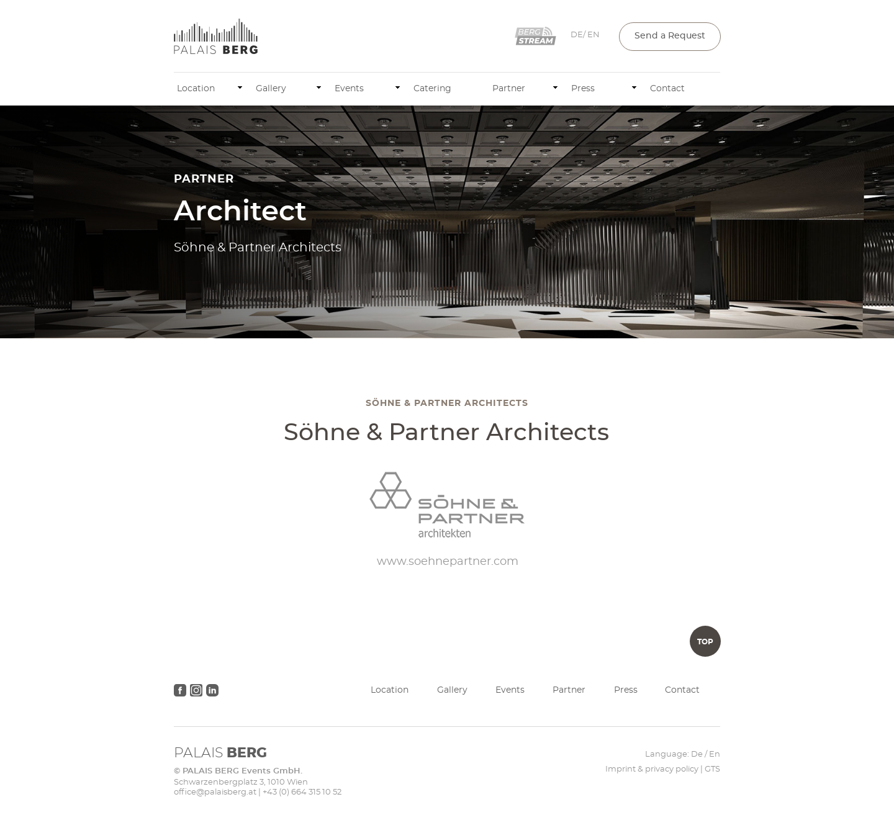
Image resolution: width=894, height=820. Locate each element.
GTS (712, 769)
